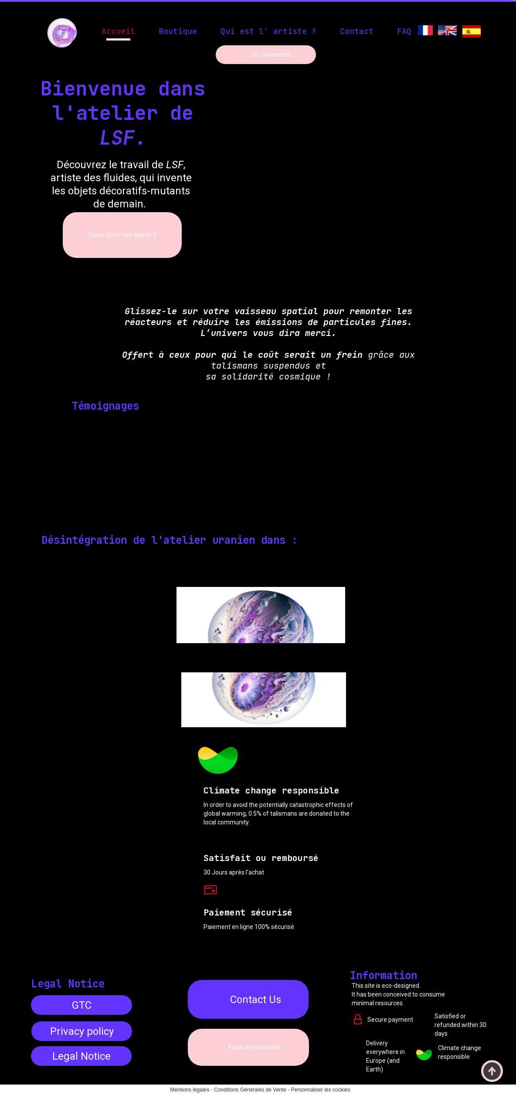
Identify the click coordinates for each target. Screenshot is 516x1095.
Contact (356, 31)
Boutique (178, 31)
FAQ (404, 31)
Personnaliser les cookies (320, 1090)
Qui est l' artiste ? (268, 31)
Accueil (118, 31)
